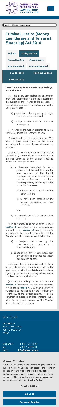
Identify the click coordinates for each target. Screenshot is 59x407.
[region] (29, 379)
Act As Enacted (16, 60)
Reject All (29, 394)
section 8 (11, 227)
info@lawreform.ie (28, 350)
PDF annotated (16, 66)
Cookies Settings (29, 386)
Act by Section (29, 53)
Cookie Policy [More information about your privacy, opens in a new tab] (35, 380)
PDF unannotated (38, 66)
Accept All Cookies (29, 402)
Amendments (36, 60)
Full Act (12, 53)
